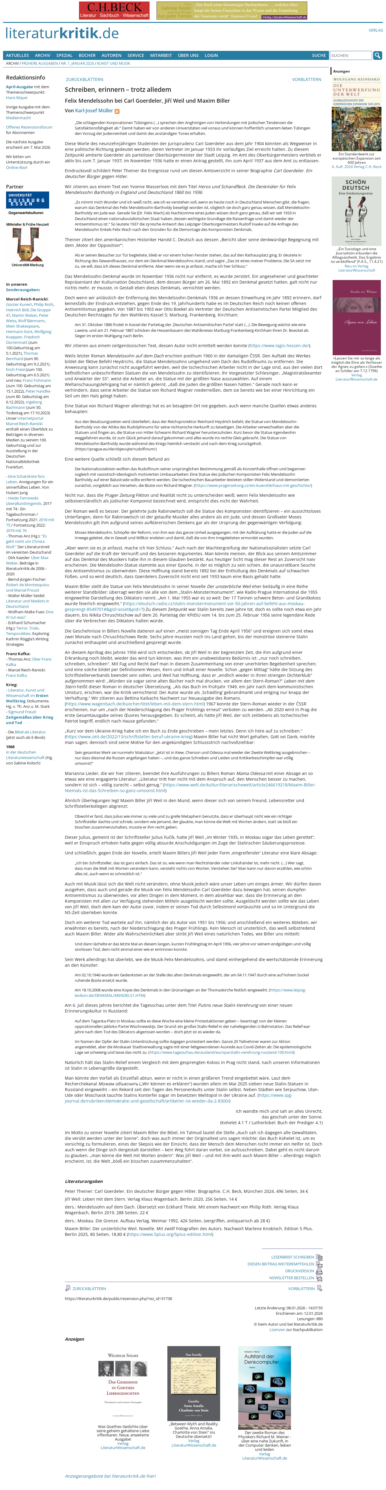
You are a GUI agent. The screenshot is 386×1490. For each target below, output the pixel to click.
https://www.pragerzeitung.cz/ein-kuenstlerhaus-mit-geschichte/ (253, 485)
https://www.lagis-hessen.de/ (279, 345)
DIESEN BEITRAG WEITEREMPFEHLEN (285, 1264)
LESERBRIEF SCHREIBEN (297, 1257)
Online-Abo (16, 167)
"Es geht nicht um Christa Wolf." (26, 541)
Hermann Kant (19, 331)
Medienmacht (18, 117)
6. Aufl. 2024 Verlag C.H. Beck (356, 166)
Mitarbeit (161, 55)
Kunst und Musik (113, 63)
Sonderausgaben (22, 289)
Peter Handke (38, 391)
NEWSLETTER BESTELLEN (296, 1277)
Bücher (87, 55)
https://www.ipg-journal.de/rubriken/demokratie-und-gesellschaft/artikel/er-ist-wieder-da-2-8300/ (179, 1098)
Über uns (188, 55)
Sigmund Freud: (29, 717)
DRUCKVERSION (304, 1271)
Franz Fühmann (37, 380)
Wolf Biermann (31, 320)
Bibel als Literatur (30, 732)
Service (136, 55)
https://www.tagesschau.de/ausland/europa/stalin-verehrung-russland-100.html (221, 1052)
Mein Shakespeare (22, 326)
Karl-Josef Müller (94, 110)
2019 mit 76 (16, 530)
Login (211, 55)
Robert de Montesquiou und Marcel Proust (27, 587)
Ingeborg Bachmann (24, 404)
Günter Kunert (19, 304)
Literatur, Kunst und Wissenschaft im (27, 695)
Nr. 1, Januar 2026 (77, 63)
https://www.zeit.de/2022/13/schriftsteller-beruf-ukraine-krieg (128, 736)
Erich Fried (15, 369)
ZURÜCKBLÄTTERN (84, 79)
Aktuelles (17, 55)
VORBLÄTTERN (307, 79)
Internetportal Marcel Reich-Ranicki (24, 420)
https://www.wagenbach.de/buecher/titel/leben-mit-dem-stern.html (135, 704)
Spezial (64, 55)
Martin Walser (24, 315)
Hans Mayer (17, 97)
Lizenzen (277, 1329)
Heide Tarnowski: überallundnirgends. (24, 500)
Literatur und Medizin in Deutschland (27, 603)
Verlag (376, 30)
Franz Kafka (16, 675)
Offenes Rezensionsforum (29, 127)
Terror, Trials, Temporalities (23, 630)
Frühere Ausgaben (40, 63)
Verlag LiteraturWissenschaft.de (123, 1445)
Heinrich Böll (17, 310)
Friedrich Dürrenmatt (23, 339)
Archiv (42, 55)
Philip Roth (43, 304)
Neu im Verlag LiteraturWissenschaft (356, 267)
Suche (319, 55)
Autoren (112, 55)
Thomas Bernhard (22, 355)
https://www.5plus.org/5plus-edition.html (170, 1234)
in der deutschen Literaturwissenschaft (25, 754)
